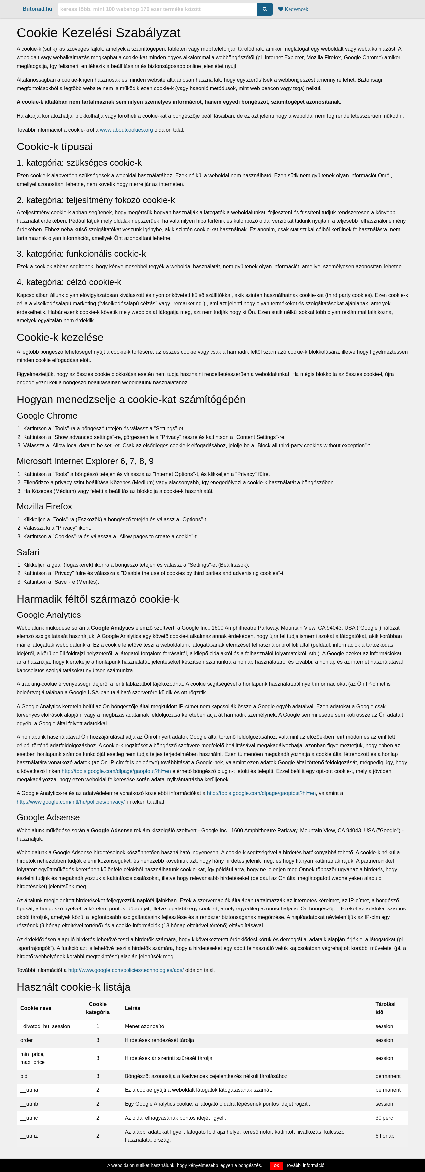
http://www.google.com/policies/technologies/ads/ (126, 970)
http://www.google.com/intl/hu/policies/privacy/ (71, 802)
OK (277, 1166)
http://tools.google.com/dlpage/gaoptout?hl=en (116, 771)
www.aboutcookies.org (126, 130)
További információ (305, 1165)
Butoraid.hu (37, 9)
